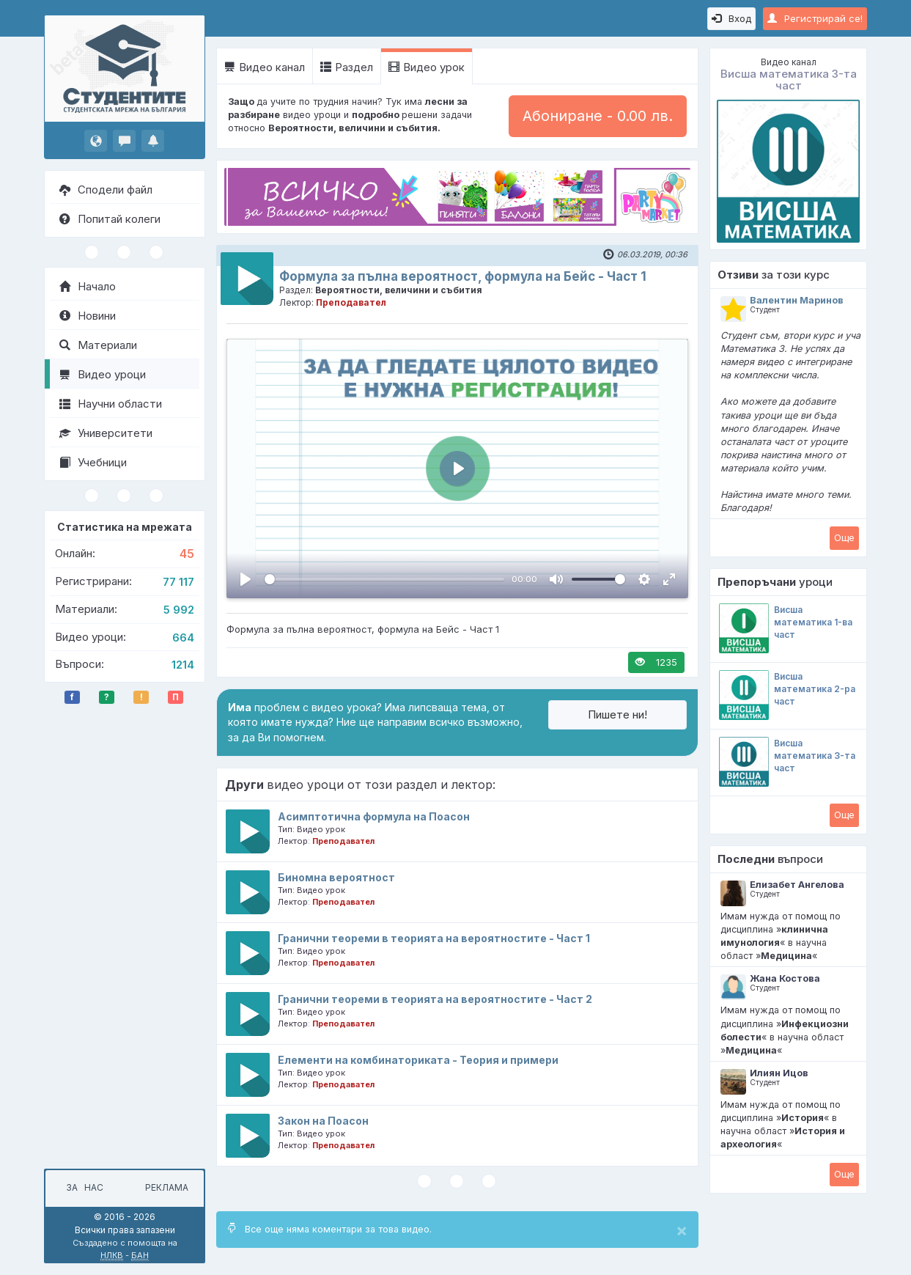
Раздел (346, 67)
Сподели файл (105, 189)
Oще (844, 537)
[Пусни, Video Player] (245, 579)
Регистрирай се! (815, 18)
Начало (87, 286)
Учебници (93, 462)
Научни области (110, 404)
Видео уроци (102, 374)
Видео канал (264, 67)
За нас (82, 1187)
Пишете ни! (617, 714)
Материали (98, 345)
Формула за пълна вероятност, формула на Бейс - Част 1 (462, 276)
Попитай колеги (110, 219)
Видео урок (426, 67)
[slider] (384, 579)
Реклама (166, 1187)
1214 (182, 665)
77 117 (178, 582)
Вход (731, 18)
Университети (105, 433)
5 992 (178, 610)
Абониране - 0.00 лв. (598, 116)
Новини (87, 316)
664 (183, 637)
